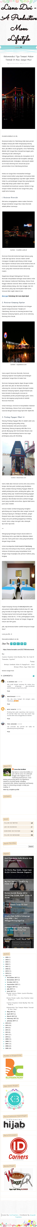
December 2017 (12, 978)
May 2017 (10, 1012)
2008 (7, 1042)
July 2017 (10, 989)
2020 (7, 969)
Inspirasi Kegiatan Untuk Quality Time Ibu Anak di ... (20, 1004)
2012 (7, 1032)
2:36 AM (21, 724)
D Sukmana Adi (13, 682)
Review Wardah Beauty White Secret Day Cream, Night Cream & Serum (18, 895)
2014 (7, 1028)
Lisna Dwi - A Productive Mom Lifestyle (19, 24)
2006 (7, 1046)
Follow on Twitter (19, 823)
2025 (7, 957)
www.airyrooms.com (25, 607)
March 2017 (11, 1016)
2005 (7, 1048)
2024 (7, 960)
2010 (7, 1037)
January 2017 (11, 1021)
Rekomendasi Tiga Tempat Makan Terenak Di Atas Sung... (20, 1009)
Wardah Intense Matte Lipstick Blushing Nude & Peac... (19, 994)
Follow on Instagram (19, 835)
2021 (7, 967)
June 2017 (10, 992)
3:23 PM (19, 697)
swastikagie (12, 697)
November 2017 (12, 980)
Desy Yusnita (12, 710)
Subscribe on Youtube (19, 831)
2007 (7, 1044)
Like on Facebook (19, 827)
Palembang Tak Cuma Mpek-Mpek (18, 296)
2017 (7, 976)
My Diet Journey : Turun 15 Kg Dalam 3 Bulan (16, 883)
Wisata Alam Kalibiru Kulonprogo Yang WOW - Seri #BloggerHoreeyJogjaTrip (17, 918)
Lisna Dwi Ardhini (20, 770)
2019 (7, 971)
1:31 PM (21, 682)
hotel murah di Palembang (23, 547)
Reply (9, 691)
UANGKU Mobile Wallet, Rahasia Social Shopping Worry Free (17, 929)
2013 (7, 1030)
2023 (7, 962)
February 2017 (12, 1019)
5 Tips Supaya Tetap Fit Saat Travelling (16, 906)
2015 (7, 1026)
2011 (7, 1035)
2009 (7, 1039)
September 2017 (13, 985)
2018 (7, 974)
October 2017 (12, 982)
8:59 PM (20, 709)
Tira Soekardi (13, 724)
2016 (7, 1023)
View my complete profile (11, 790)
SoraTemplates (13, 1215)
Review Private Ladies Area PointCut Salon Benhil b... (20, 999)
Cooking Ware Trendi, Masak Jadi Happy (17, 940)
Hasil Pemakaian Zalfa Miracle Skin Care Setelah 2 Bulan (18, 860)
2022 (7, 964)
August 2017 (11, 987)
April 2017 (10, 1014)
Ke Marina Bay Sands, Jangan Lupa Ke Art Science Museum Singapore (18, 871)
